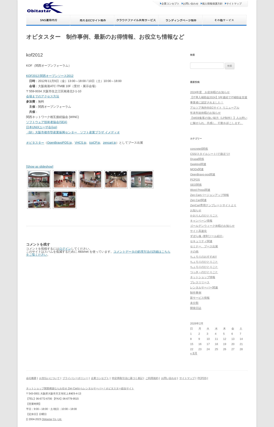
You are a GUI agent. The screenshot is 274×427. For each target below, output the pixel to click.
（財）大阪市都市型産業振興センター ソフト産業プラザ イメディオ (73, 132)
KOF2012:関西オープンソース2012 (49, 76)
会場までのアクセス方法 (42, 96)
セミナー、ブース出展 (204, 246)
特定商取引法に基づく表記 (127, 378)
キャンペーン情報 (201, 220)
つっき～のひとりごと (204, 272)
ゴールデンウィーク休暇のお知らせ (212, 225)
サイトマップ (233, 3)
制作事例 (195, 292)
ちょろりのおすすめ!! (203, 256)
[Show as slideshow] (39, 166)
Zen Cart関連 (198, 200)
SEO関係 (195, 184)
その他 (194, 251)
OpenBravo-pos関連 (202, 174)
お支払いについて (49, 378)
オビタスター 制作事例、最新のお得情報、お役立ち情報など (105, 37)
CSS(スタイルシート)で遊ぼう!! (210, 153)
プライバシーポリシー (75, 378)
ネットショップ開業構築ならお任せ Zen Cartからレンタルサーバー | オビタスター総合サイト (80, 388)
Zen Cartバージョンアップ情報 (209, 195)
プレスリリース (200, 282)
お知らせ (195, 210)
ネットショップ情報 (202, 277)
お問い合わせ (190, 3)
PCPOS (195, 179)
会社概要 (31, 378)
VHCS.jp (80, 142)
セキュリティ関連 (201, 241)
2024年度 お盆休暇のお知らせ (210, 92)
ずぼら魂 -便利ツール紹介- (206, 236)
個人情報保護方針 (212, 3)
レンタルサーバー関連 (204, 287)
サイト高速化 (198, 231)
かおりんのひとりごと (204, 215)
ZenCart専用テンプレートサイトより (213, 205)
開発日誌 (195, 308)
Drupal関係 (197, 159)
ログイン (65, 248)
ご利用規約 (152, 378)
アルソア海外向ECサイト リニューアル (214, 107)
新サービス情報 (200, 297)
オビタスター (35, 142)
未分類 (194, 303)
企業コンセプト (169, 3)
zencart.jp (109, 142)
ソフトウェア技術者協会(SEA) (46, 122)
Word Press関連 (200, 189)
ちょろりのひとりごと (204, 261)
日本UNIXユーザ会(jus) (41, 127)
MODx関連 (197, 169)
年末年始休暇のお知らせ (205, 112)
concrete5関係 (199, 148)
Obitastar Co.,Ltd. (52, 419)
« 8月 (193, 353)
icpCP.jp (94, 142)
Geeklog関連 (198, 164)
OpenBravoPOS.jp (59, 142)
